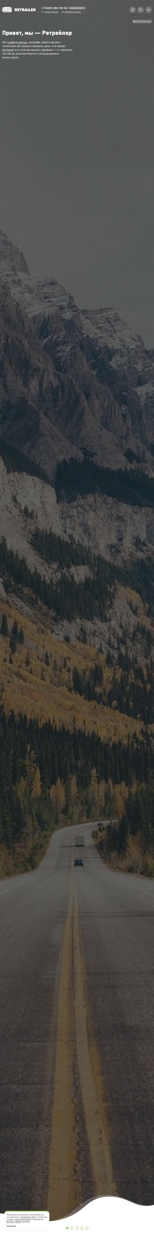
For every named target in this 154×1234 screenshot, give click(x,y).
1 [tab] (67, 1228)
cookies (10, 1219)
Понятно (11, 1226)
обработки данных (22, 1219)
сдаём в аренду (17, 42)
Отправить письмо (73, 12)
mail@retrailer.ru (77, 8)
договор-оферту (14, 1222)
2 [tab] (72, 1228)
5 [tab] (86, 1228)
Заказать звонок (51, 12)
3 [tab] (77, 1228)
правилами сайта (28, 1217)
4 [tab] (82, 1228)
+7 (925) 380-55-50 (55, 8)
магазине (8, 49)
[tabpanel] (77, 617)
